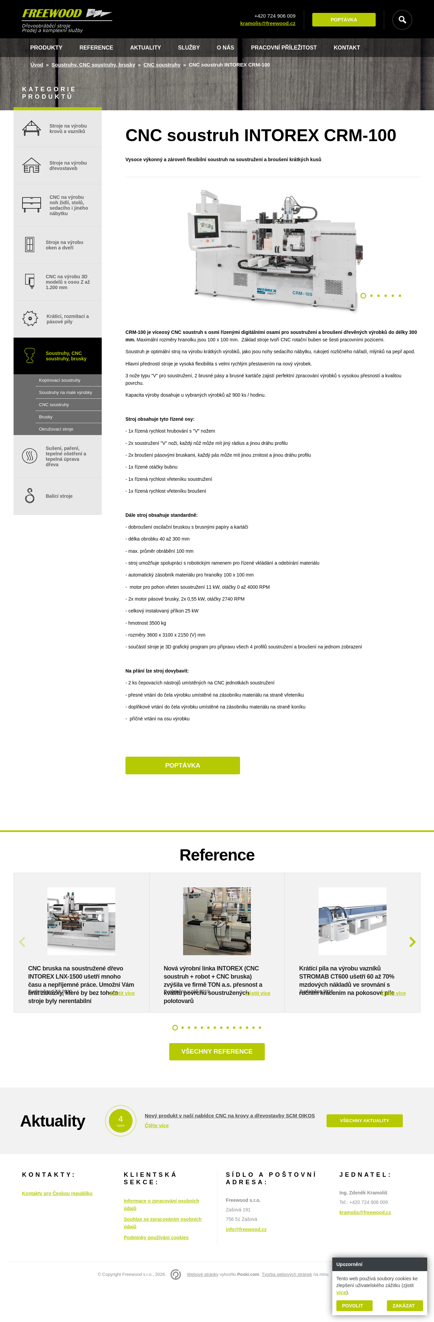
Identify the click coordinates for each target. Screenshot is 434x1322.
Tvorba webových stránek (287, 1309)
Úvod (37, 65)
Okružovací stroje (56, 429)
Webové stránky (202, 1309)
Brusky (46, 416)
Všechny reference (217, 1086)
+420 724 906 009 (273, 16)
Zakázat (404, 1305)
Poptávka (342, 20)
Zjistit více (122, 1027)
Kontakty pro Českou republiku (57, 1228)
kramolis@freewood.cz (266, 23)
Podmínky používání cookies (156, 1272)
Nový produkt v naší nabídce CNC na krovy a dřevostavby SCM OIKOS (230, 1150)
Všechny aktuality (364, 1155)
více (341, 1292)
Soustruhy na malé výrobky (65, 392)
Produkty (46, 47)
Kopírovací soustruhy (59, 380)
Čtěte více (157, 1160)
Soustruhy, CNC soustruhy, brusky (93, 65)
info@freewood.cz (246, 1264)
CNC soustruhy (161, 65)
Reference (97, 47)
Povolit (352, 1305)
